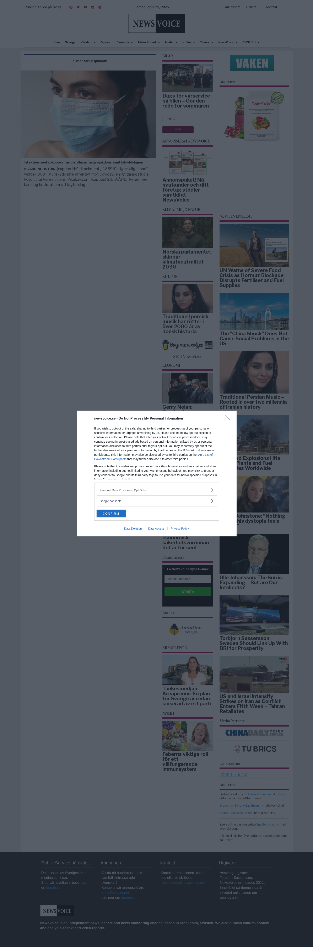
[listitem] (157, 490)
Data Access (156, 529)
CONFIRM (116, 513)
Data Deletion (133, 529)
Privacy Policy (180, 529)
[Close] (228, 418)
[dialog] (157, 473)
